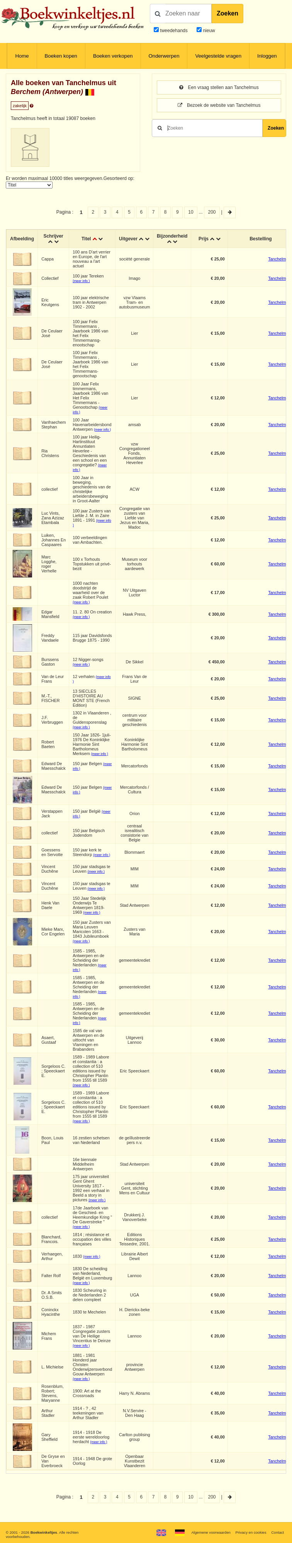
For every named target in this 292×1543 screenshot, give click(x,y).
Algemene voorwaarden (210, 1532)
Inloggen (267, 56)
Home (22, 56)
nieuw (208, 30)
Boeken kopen (61, 56)
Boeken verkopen (113, 56)
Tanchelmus (279, 259)
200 (212, 212)
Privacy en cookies (250, 1532)
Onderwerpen (164, 56)
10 (190, 212)
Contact (277, 1532)
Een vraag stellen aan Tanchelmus (219, 87)
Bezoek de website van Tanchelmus (219, 105)
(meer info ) (81, 281)
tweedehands (173, 30)
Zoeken (227, 13)
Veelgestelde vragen (218, 56)
